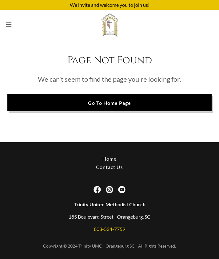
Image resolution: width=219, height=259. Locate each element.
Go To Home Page (109, 103)
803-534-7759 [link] (109, 229)
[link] (109, 24)
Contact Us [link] (109, 167)
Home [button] (109, 159)
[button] (18, 24)
